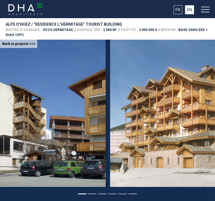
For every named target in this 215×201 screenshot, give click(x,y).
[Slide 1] (82, 194)
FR (178, 9)
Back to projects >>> (19, 44)
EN (189, 9)
